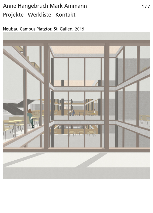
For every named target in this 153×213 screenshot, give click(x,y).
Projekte (13, 15)
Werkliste (39, 15)
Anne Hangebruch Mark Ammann (45, 6)
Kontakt (65, 15)
